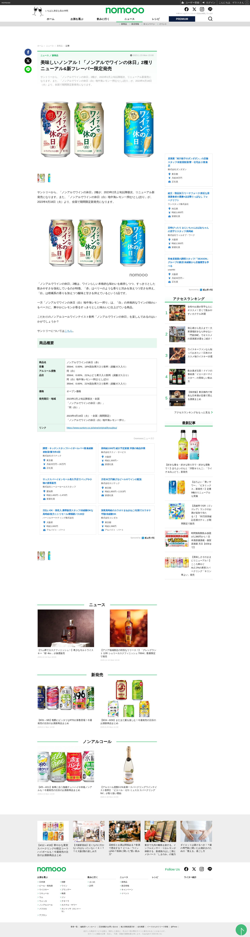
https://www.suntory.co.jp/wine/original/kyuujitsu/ (92, 427)
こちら (68, 330)
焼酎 (63, 882)
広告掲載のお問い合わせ (108, 927)
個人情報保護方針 (128, 927)
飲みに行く (103, 19)
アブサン (43, 915)
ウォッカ (43, 901)
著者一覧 (74, 927)
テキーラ (65, 901)
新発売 (97, 675)
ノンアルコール (97, 742)
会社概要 (140, 927)
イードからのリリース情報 (157, 927)
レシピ (156, 19)
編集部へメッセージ (88, 927)
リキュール (44, 893)
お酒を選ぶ (76, 19)
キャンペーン (149, 24)
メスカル (43, 909)
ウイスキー (44, 889)
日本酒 (42, 882)
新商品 (124, 24)
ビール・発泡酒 (46, 886)
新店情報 (135, 24)
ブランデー (66, 889)
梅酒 (63, 893)
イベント (163, 24)
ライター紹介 (190, 877)
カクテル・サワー (69, 905)
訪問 (91, 886)
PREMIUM (182, 19)
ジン (63, 897)
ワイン (64, 886)
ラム (41, 897)
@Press (174, 927)
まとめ (92, 882)
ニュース (129, 19)
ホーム (50, 19)
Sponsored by (135, 538)
